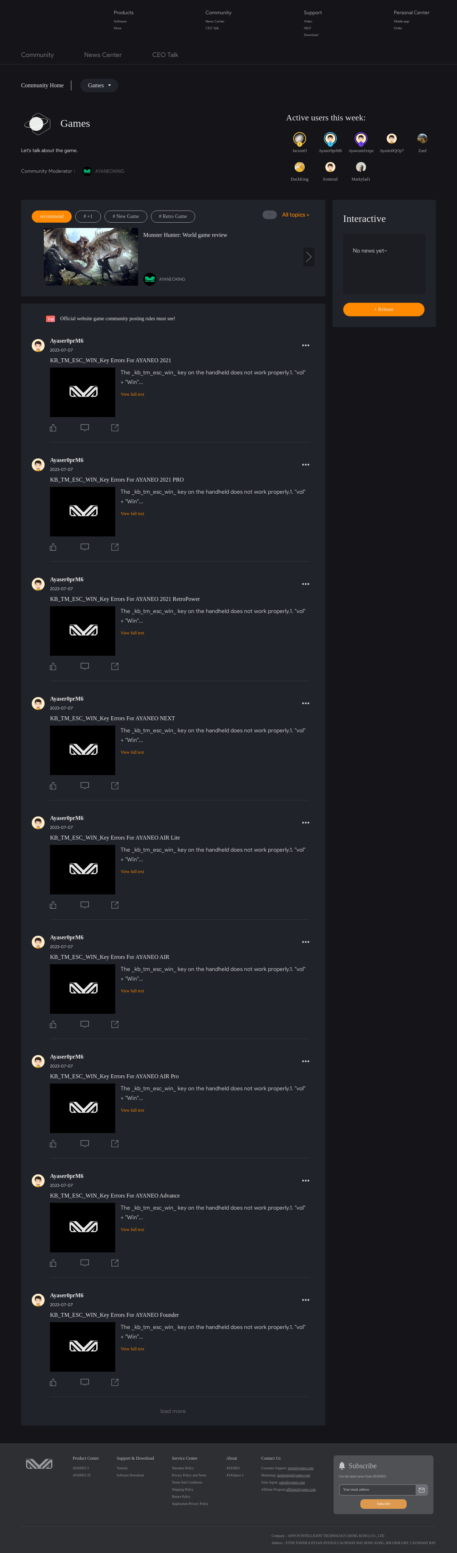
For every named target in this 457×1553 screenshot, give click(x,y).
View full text (132, 394)
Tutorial (122, 1468)
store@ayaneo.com (301, 1468)
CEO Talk (211, 28)
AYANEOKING (103, 171)
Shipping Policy (183, 1489)
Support (313, 12)
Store (117, 28)
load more (173, 1411)
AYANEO (233, 1468)
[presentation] (309, 257)
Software (120, 21)
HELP (307, 28)
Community (218, 12)
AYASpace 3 (234, 1475)
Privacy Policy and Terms (189, 1475)
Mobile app (401, 21)
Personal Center (412, 12)
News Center (214, 21)
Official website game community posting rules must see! (118, 318)
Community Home (42, 85)
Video (308, 21)
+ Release (383, 309)
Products (123, 12)
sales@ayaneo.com (292, 1482)
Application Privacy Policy (190, 1504)
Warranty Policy (183, 1468)
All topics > (295, 215)
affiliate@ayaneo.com (301, 1489)
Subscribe (383, 1504)
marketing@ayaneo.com (293, 1475)
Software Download (130, 1475)
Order (398, 28)
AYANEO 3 (81, 1468)
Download (311, 35)
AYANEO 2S (82, 1475)
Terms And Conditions (187, 1482)
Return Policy (181, 1497)
